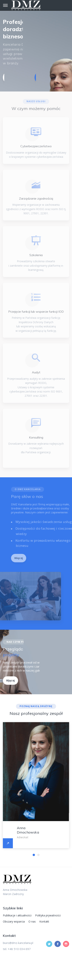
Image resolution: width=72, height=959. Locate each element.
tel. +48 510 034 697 (17, 949)
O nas (32, 921)
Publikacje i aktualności (17, 915)
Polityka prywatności (48, 915)
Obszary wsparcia (14, 921)
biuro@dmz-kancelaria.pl (18, 943)
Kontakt (44, 921)
